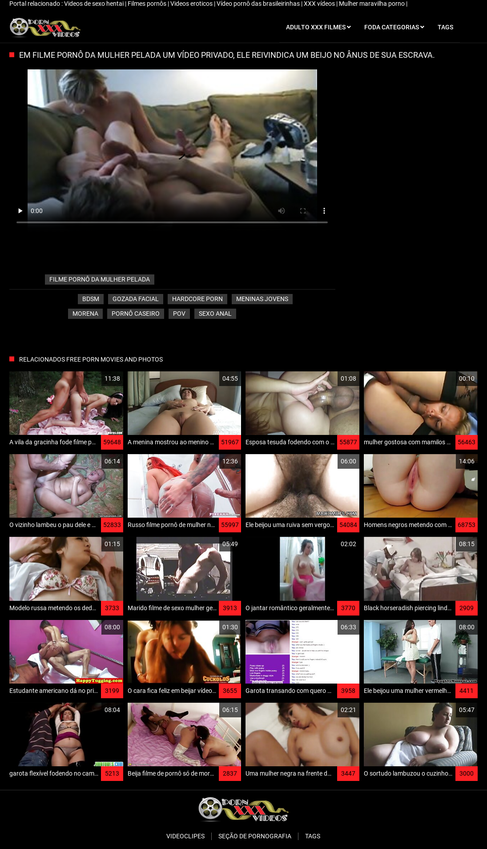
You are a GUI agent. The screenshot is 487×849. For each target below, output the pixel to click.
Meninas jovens (262, 298)
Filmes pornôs (148, 3)
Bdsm (90, 298)
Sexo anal (215, 313)
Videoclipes (185, 836)
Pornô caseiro (136, 313)
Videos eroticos (192, 3)
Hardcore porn (197, 298)
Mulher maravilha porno (372, 3)
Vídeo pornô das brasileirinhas (259, 3)
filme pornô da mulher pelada (99, 279)
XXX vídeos (320, 3)
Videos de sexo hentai (94, 3)
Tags (312, 836)
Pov (179, 313)
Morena (85, 313)
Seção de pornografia (254, 836)
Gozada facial (136, 298)
